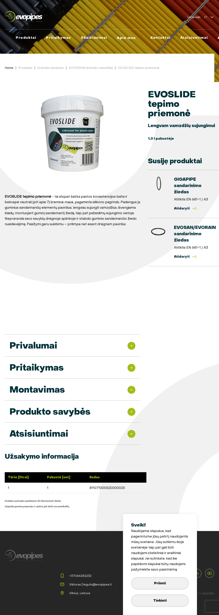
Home (9, 68)
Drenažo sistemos (50, 68)
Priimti (160, 583)
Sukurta (202, 593)
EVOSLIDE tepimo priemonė (138, 68)
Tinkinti (160, 600)
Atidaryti (185, 208)
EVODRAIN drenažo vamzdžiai (91, 68)
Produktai (25, 68)
